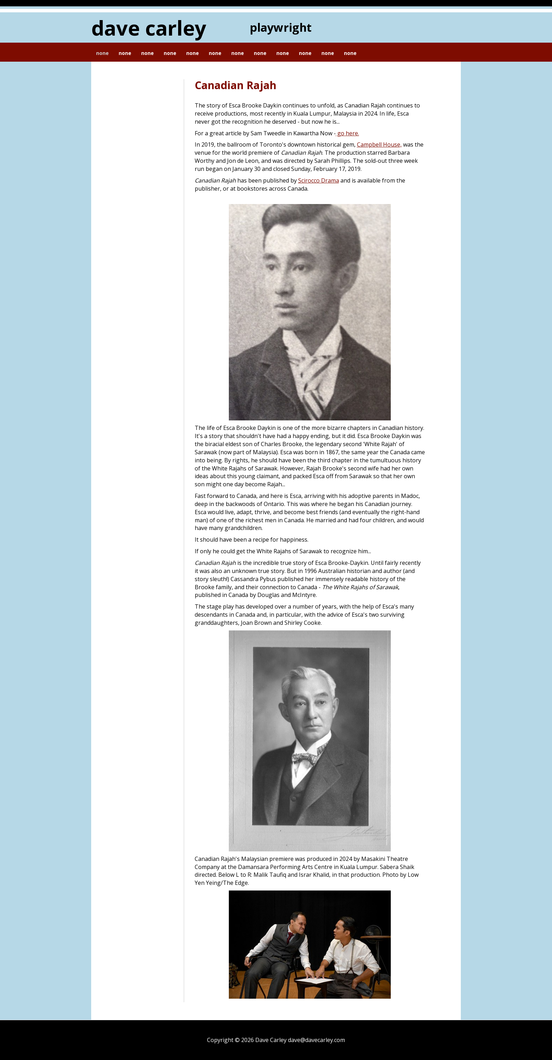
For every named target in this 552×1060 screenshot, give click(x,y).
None (102, 53)
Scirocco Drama (318, 180)
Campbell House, (379, 144)
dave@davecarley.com (316, 1040)
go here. (347, 133)
